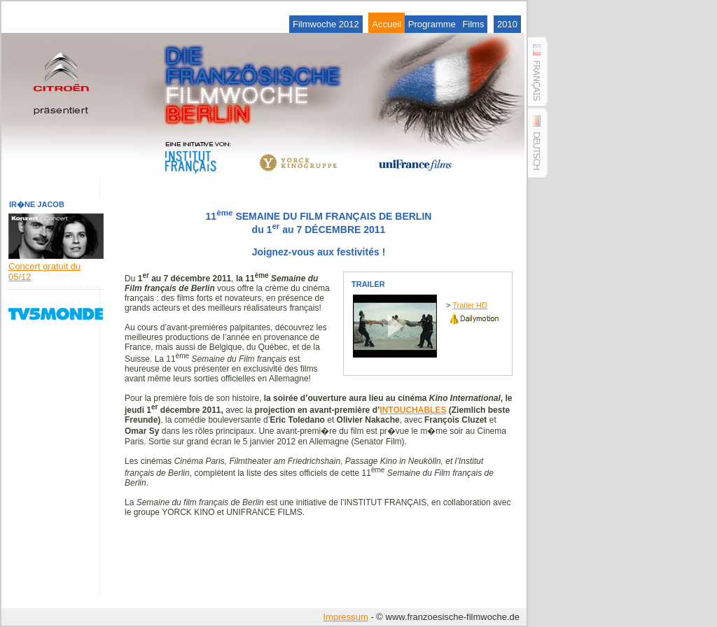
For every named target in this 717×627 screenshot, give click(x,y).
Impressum (345, 617)
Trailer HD (469, 305)
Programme (432, 24)
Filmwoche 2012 (326, 24)
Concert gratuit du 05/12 (56, 266)
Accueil (386, 24)
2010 (507, 24)
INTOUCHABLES (413, 410)
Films (473, 24)
